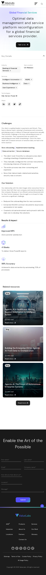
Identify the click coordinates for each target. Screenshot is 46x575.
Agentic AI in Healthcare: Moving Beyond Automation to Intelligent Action (20, 312)
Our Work (34, 529)
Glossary (34, 534)
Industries (9, 529)
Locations (9, 534)
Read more (23, 403)
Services (34, 524)
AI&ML (28, 79)
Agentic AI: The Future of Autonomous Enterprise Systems (22, 385)
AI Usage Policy (23, 560)
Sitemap (7, 556)
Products (22, 524)
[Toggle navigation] (36, 4)
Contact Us (23, 539)
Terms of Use (15, 556)
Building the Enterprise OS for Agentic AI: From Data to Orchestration (22, 349)
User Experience (10, 87)
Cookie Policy (26, 556)
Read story (10, 323)
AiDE (8, 524)
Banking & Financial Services (10, 69)
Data (27, 83)
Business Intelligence (11, 83)
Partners (21, 534)
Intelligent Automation (12, 79)
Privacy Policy (37, 556)
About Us (22, 529)
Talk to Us (23, 45)
